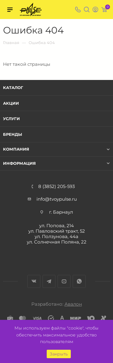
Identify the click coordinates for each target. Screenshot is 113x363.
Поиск (86, 9)
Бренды (12, 134)
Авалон (73, 304)
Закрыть (59, 354)
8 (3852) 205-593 (56, 186)
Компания (16, 149)
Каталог (13, 87)
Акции (11, 103)
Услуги (11, 118)
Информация (19, 163)
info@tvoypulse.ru (56, 199)
